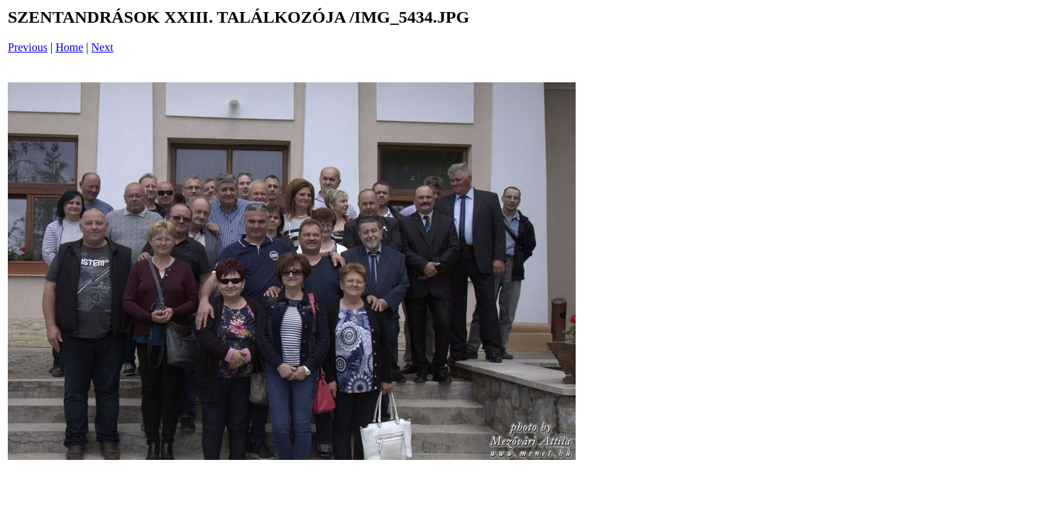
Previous (28, 47)
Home (69, 47)
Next (103, 47)
